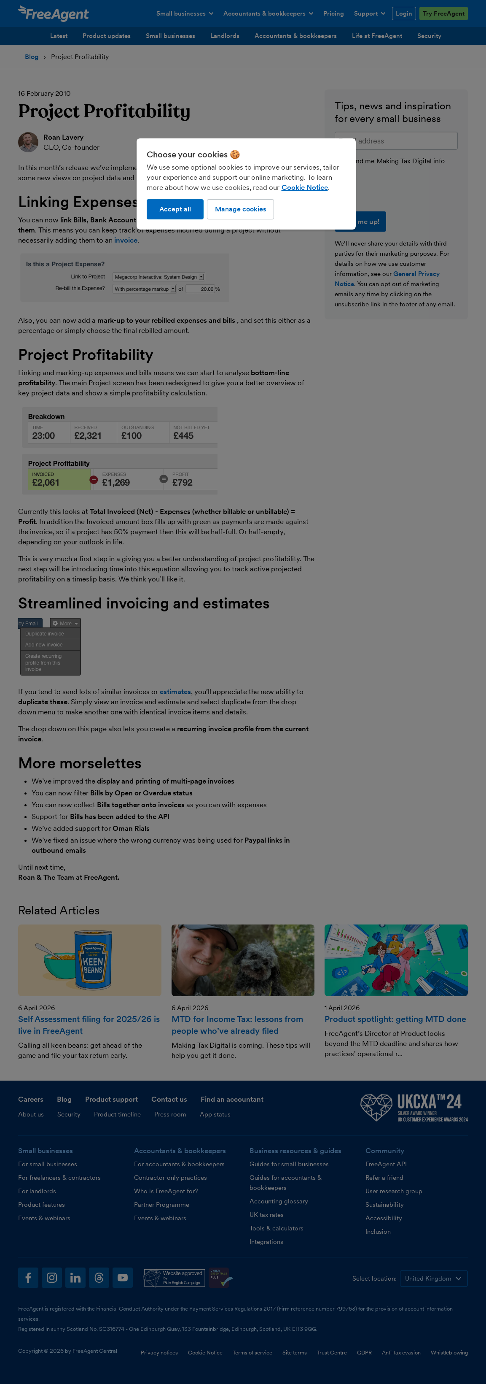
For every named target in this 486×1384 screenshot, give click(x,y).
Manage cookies (240, 209)
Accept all (175, 209)
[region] (246, 184)
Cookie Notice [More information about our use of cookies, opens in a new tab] (305, 187)
